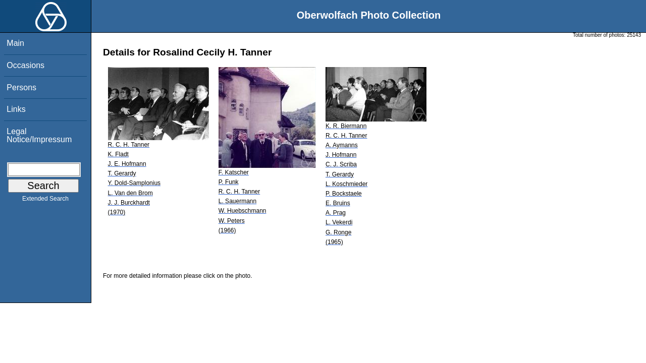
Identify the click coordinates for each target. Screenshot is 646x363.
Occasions (25, 65)
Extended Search (45, 201)
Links (16, 109)
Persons (21, 87)
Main (15, 43)
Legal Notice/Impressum (39, 135)
